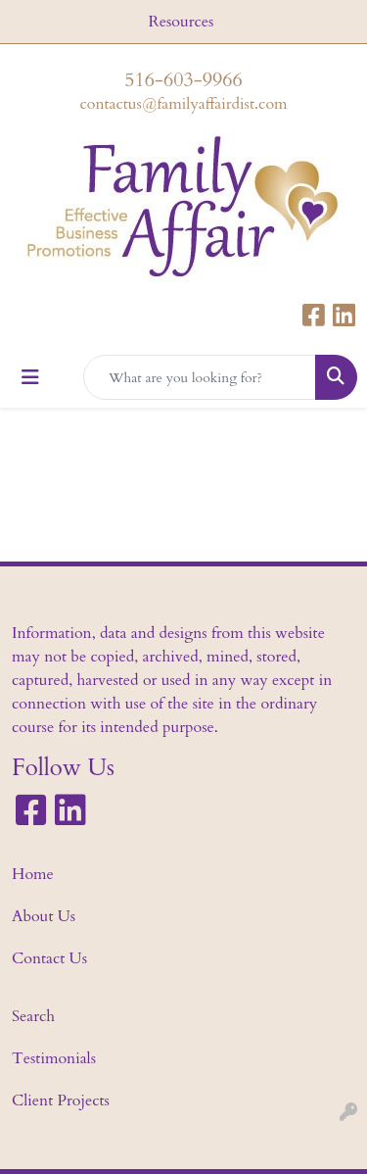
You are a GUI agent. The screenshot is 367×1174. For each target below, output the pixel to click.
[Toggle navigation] (30, 378)
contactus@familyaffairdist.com (183, 104)
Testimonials (54, 1058)
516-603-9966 (183, 80)
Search (33, 1016)
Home (33, 874)
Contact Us (49, 958)
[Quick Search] (199, 377)
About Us (43, 916)
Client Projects (61, 1100)
